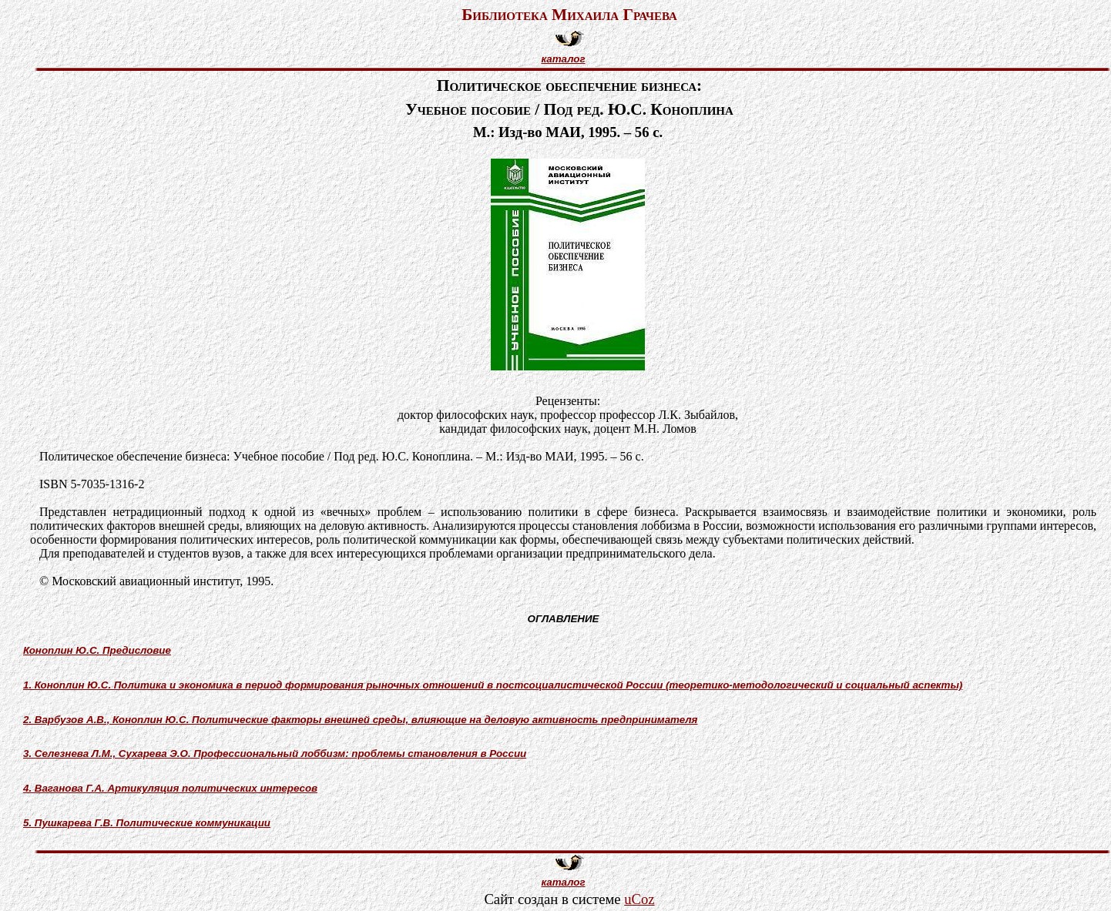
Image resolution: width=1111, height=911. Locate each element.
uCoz (639, 899)
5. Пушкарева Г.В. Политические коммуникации (146, 823)
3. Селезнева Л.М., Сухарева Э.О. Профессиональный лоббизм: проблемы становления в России (274, 753)
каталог (563, 59)
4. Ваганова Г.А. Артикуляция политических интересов (170, 788)
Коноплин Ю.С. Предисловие (97, 650)
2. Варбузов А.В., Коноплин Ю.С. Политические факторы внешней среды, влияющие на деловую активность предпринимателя (360, 719)
